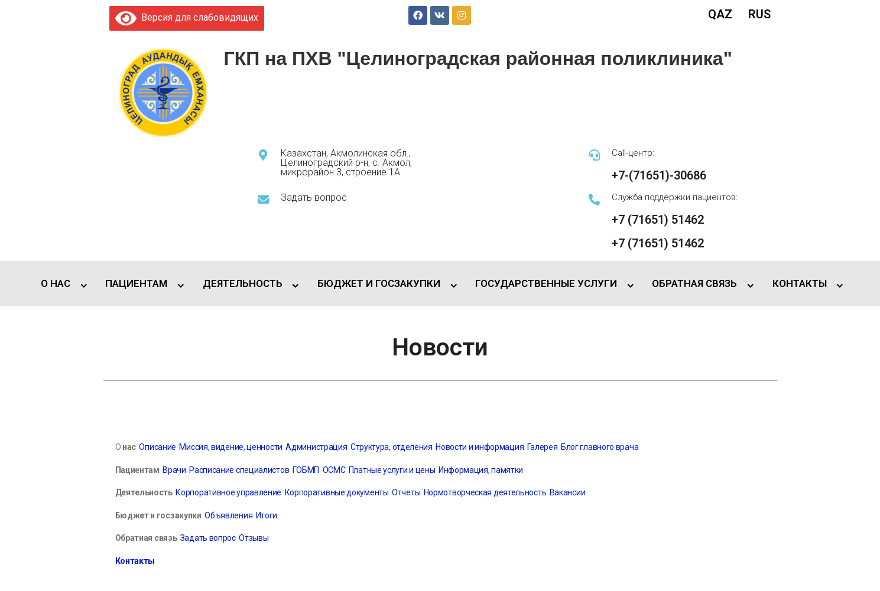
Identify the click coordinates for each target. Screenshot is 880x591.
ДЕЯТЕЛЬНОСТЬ (242, 283)
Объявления (228, 515)
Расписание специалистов (239, 470)
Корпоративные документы (337, 492)
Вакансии (568, 492)
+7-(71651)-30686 (659, 175)
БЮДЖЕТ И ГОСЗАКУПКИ (378, 283)
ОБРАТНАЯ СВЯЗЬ (694, 283)
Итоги (267, 515)
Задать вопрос (314, 197)
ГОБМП (306, 470)
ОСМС (334, 470)
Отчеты (406, 492)
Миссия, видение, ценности (230, 447)
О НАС (55, 283)
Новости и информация (480, 447)
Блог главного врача (599, 447)
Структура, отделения (391, 447)
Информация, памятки (481, 470)
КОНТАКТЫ (799, 283)
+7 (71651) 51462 (658, 220)
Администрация (316, 447)
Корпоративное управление (228, 492)
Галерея (542, 447)
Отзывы (253, 538)
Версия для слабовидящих (186, 17)
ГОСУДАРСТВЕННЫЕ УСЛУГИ (546, 283)
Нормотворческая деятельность (485, 492)
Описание (157, 447)
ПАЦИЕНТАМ (136, 283)
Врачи (174, 470)
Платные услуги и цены (392, 470)
